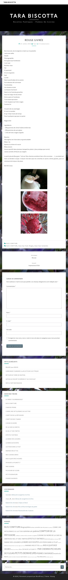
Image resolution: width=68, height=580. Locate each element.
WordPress (39, 576)
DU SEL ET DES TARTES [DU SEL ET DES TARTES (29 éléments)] (19, 539)
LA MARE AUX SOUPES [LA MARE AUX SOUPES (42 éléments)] (30, 542)
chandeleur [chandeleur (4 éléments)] (50, 527)
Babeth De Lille (10, 503)
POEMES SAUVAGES (11, 478)
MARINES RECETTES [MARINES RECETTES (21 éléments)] (32, 545)
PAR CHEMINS (10, 466)
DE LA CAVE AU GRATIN (12, 427)
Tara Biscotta (9, 2)
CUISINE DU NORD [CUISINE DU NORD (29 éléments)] (44, 535)
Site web (9, 329)
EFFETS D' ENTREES (12, 435)
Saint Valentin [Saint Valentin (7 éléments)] (23, 557)
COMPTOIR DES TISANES (13, 419)
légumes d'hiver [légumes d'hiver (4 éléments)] (22, 545)
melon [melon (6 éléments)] (41, 545)
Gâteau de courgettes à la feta (21, 495)
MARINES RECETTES (12, 451)
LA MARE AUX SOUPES (12, 443)
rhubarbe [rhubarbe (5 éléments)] (18, 557)
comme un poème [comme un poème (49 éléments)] (31, 531)
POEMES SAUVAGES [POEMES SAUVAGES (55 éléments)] (45, 553)
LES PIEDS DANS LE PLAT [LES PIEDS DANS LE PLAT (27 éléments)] (48, 542)
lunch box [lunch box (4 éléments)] (16, 545)
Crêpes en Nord (23, 503)
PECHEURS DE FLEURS (12, 470)
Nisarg (52, 576)
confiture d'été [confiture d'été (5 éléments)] (23, 535)
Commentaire (11, 286)
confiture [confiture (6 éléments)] (18, 535)
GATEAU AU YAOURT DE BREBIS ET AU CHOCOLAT (21, 379)
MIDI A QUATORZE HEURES (14, 459)
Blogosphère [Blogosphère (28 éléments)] (25, 527)
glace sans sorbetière (41, 246)
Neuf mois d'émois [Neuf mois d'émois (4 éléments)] (14, 549)
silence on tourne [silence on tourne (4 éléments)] (30, 557)
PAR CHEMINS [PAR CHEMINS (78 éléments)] (44, 549)
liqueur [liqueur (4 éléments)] (59, 542)
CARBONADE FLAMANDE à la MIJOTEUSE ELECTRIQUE (22, 371)
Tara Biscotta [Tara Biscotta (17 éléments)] (41, 557)
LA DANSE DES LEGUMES (13, 439)
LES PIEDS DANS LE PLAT (13, 447)
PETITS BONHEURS (12, 474)
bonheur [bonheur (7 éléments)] (32, 527)
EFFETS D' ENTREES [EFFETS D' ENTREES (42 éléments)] (36, 538)
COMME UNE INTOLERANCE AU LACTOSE (18, 411)
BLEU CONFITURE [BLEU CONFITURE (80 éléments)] (12, 527)
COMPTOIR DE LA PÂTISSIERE (15, 415)
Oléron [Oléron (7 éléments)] (20, 549)
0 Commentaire (44, 44)
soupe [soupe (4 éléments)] (35, 557)
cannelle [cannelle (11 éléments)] (37, 527)
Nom (8, 312)
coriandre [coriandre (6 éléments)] (29, 535)
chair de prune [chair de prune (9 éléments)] (44, 527)
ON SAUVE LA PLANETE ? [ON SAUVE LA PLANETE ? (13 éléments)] (29, 549)
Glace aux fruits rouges (25, 246)
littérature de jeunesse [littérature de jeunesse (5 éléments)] (9, 545)
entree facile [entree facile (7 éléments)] (47, 539)
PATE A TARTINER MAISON (14, 383)
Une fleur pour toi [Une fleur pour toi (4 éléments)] (49, 557)
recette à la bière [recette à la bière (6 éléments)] (12, 557)
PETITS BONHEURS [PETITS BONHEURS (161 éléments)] (25, 553)
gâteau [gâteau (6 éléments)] (52, 539)
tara (34, 44)
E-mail (8, 321)
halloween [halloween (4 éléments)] (56, 539)
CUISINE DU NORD (11, 423)
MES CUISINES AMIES (12, 455)
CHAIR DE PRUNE (11, 407)
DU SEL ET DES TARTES (13, 431)
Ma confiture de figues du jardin (27, 507)
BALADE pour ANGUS (12, 367)
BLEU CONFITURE (11, 243)
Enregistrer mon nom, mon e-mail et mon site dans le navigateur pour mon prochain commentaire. (34, 339)
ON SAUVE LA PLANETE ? (13, 462)
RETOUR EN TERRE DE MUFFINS (15, 375)
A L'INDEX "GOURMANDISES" (14, 399)
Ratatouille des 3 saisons (25, 510)
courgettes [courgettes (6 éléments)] (34, 535)
